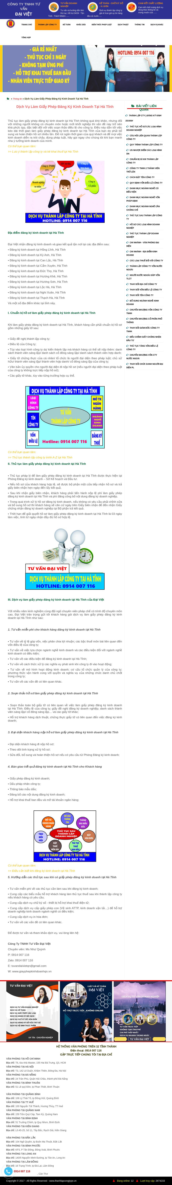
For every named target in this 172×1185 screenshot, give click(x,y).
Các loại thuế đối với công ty (144, 260)
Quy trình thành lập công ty (144, 145)
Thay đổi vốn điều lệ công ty (144, 290)
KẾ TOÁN (67, 25)
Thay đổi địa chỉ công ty (141, 284)
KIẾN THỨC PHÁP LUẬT (102, 25)
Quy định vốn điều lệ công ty (144, 183)
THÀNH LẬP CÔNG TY (47, 25)
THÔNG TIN (140, 25)
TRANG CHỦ (26, 25)
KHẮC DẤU (81, 25)
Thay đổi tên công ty (139, 295)
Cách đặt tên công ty (140, 177)
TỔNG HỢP (26, 37)
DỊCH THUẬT (123, 25)
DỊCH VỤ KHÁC (156, 25)
